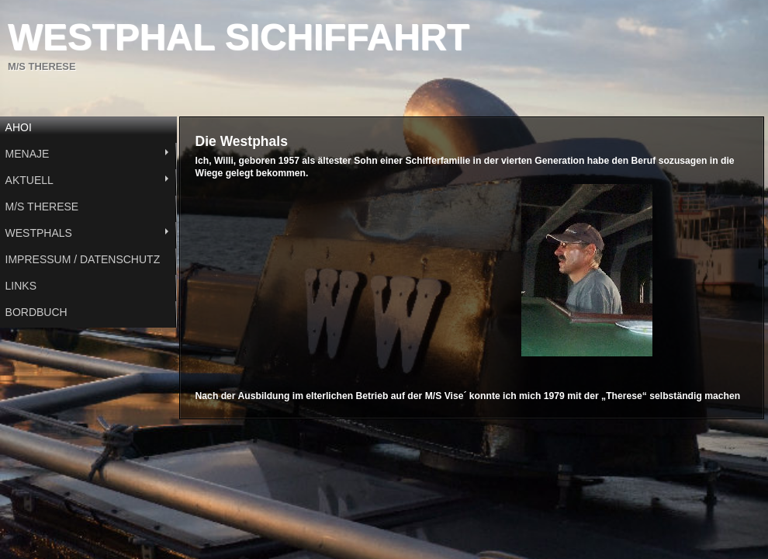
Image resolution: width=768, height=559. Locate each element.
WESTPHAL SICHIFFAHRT (238, 36)
